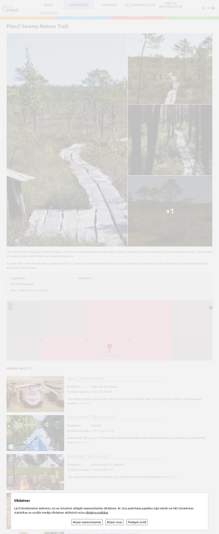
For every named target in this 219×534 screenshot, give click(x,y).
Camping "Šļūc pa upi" (89, 456)
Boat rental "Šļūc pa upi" (91, 417)
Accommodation (140, 5)
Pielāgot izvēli (137, 522)
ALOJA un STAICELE (192, 15)
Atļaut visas (114, 522)
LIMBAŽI (137, 15)
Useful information (170, 5)
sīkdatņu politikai (97, 512)
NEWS (48, 5)
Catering (109, 5)
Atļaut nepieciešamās (87, 522)
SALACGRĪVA (82, 15)
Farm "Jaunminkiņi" (86, 378)
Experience (78, 5)
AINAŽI (27, 15)
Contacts (48, 13)
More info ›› (85, 403)
